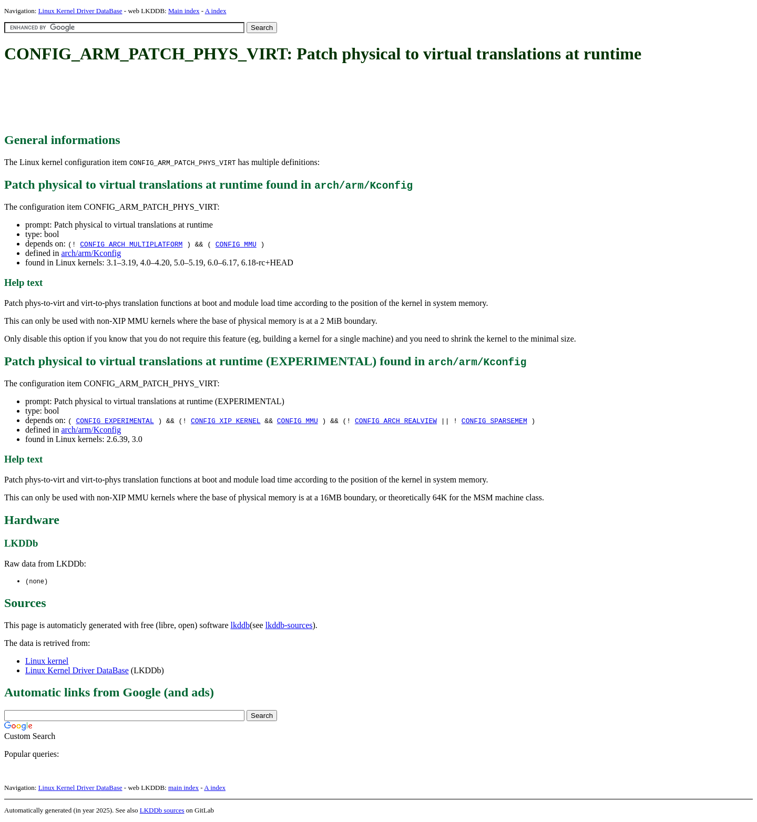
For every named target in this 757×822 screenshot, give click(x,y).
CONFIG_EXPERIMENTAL (115, 420)
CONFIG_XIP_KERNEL (226, 420)
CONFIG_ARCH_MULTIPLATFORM (131, 244)
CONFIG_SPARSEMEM (494, 420)
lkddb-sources (289, 625)
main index (183, 788)
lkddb (240, 625)
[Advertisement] (195, 98)
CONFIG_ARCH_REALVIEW (396, 420)
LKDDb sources (162, 811)
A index (216, 11)
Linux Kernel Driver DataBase (80, 11)
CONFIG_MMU (236, 244)
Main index (184, 11)
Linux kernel (46, 661)
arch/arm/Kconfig (91, 253)
